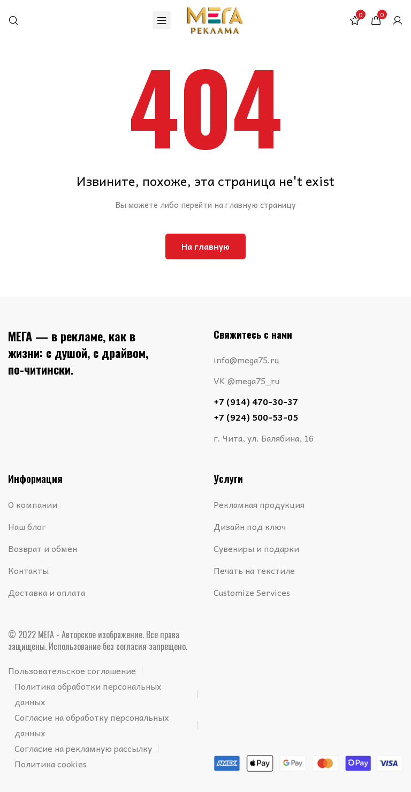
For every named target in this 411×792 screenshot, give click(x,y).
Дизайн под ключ (250, 526)
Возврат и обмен (42, 548)
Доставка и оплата (46, 592)
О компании (32, 504)
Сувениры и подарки (256, 548)
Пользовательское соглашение (72, 670)
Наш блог (27, 526)
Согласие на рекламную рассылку (83, 748)
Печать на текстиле (254, 570)
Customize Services (252, 592)
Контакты (28, 570)
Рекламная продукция (259, 504)
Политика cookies (50, 764)
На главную (205, 246)
